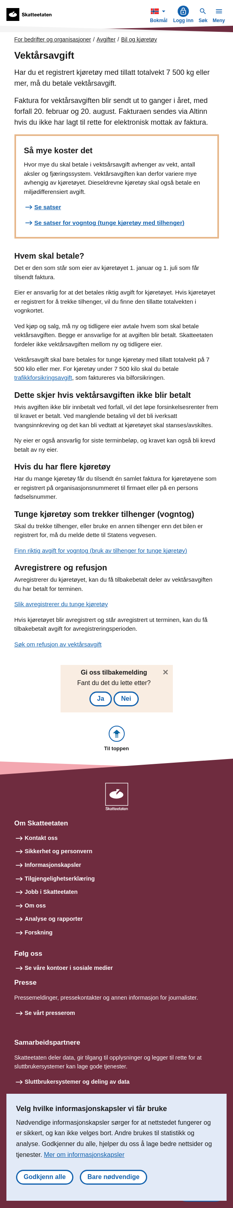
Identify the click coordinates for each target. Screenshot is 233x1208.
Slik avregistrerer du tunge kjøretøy (61, 604)
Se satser (47, 207)
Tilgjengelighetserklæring (60, 878)
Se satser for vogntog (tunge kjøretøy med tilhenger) (109, 222)
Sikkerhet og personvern (59, 851)
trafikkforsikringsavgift (43, 377)
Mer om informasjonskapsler (84, 1154)
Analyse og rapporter (54, 919)
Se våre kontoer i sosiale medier (69, 968)
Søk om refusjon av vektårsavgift (58, 644)
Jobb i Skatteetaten (51, 892)
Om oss (35, 905)
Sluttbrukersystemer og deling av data (77, 1081)
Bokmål (159, 14)
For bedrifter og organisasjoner (52, 39)
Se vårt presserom (50, 1013)
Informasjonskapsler (53, 865)
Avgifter (106, 39)
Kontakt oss (41, 838)
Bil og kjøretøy (139, 39)
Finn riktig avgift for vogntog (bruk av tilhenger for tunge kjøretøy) (100, 550)
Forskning (39, 932)
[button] (117, 739)
